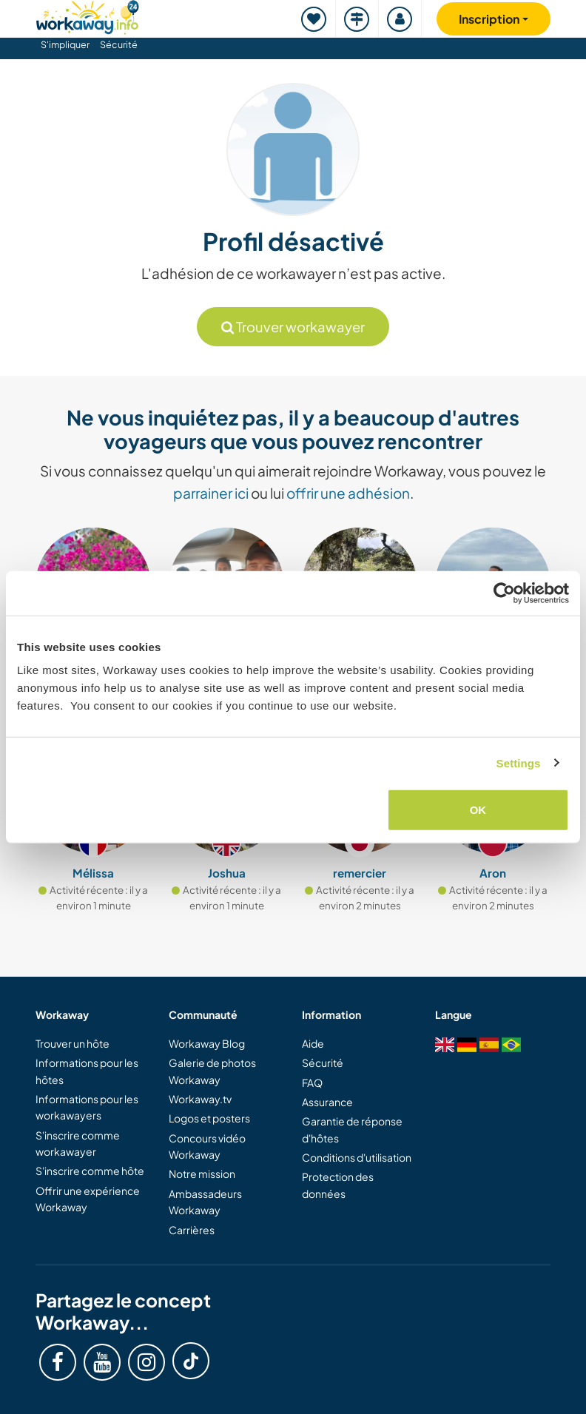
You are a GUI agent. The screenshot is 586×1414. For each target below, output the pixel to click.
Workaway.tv (200, 1098)
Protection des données (338, 1184)
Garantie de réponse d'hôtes (352, 1129)
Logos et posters (209, 1118)
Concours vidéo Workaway (207, 1146)
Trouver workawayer (293, 326)
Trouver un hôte (73, 1043)
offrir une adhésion (348, 493)
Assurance (327, 1101)
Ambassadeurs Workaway (205, 1201)
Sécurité (119, 44)
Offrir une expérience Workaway (88, 1198)
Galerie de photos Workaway (212, 1070)
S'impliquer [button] (65, 44)
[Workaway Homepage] (87, 15)
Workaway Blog (207, 1043)
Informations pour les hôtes (87, 1070)
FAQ (312, 1082)
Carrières (192, 1229)
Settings (518, 762)
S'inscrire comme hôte (90, 1170)
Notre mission (202, 1173)
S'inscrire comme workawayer (78, 1143)
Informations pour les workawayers (87, 1107)
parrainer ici (211, 493)
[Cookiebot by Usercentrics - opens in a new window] (504, 593)
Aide (313, 1043)
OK (478, 810)
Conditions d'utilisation (356, 1157)
